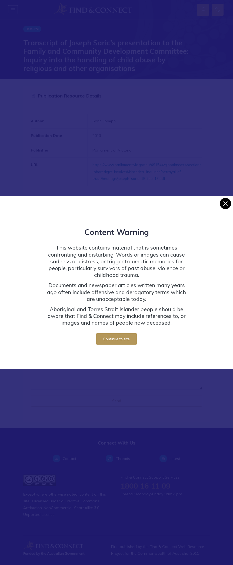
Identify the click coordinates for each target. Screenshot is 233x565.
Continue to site (116, 339)
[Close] (225, 203)
